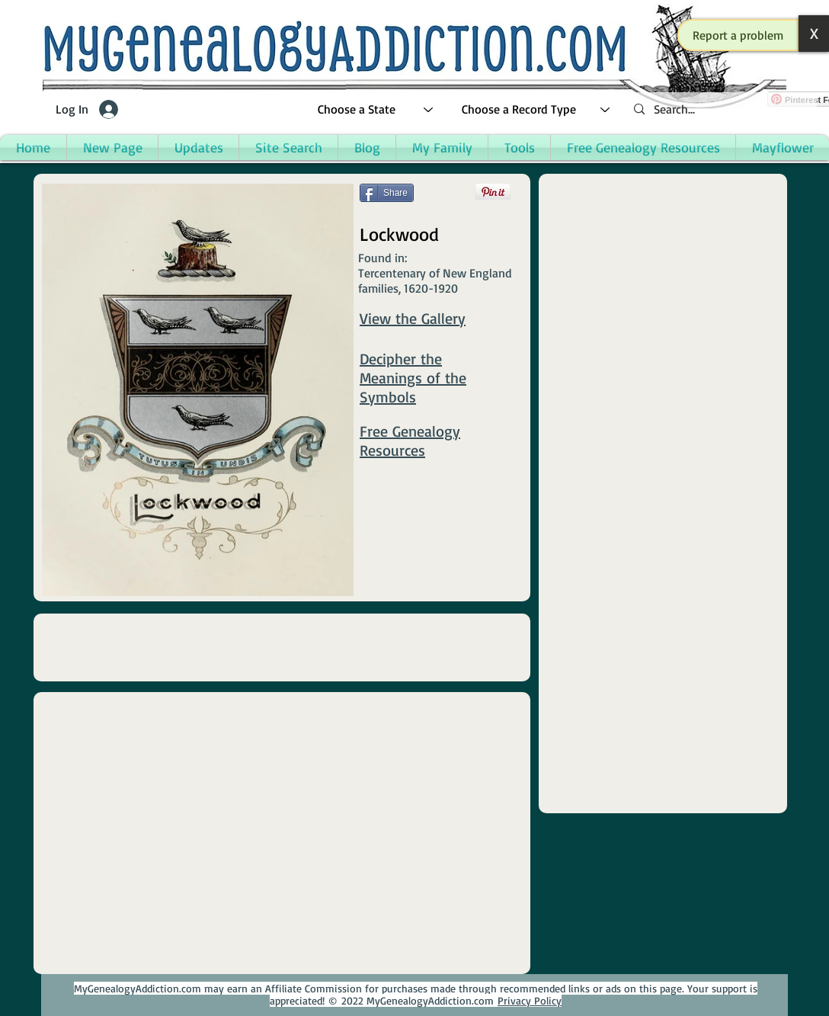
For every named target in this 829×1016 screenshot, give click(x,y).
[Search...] (719, 109)
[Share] (387, 193)
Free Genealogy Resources (410, 440)
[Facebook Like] (389, 215)
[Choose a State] (376, 109)
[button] (738, 35)
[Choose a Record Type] (536, 109)
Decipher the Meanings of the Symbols (413, 377)
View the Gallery (413, 318)
